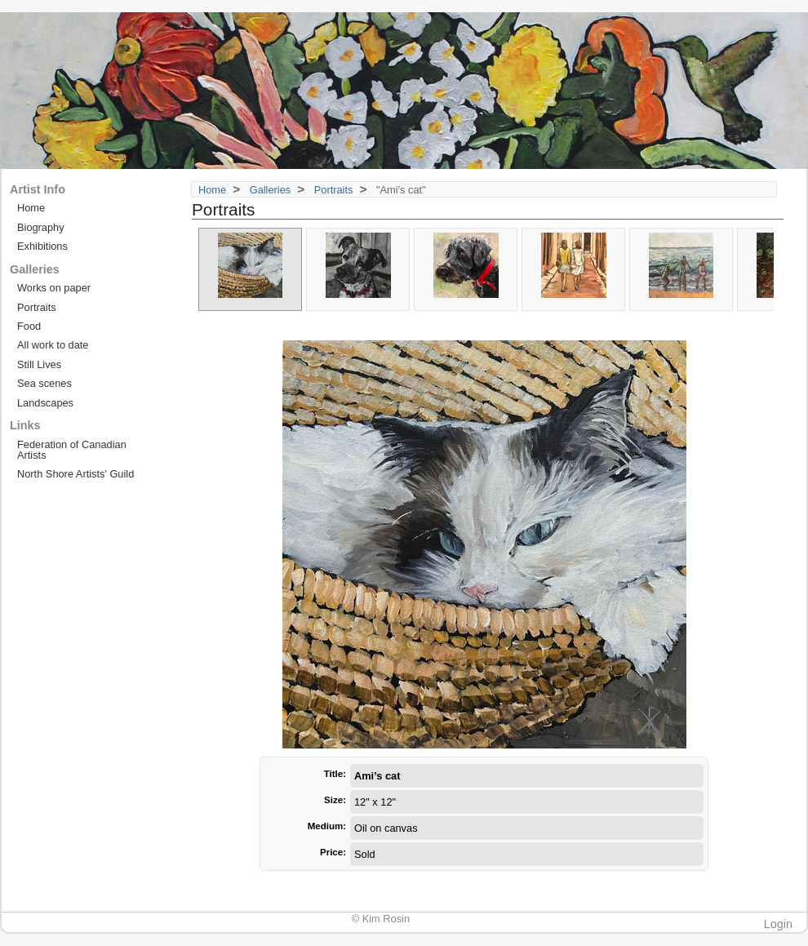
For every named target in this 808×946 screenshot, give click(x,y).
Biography (40, 227)
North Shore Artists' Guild (75, 474)
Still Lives (39, 364)
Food (29, 326)
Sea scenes (44, 383)
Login (778, 923)
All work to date (53, 345)
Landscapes (45, 403)
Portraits (333, 190)
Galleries (270, 190)
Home (212, 190)
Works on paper (54, 288)
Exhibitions (42, 246)
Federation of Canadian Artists (72, 449)
